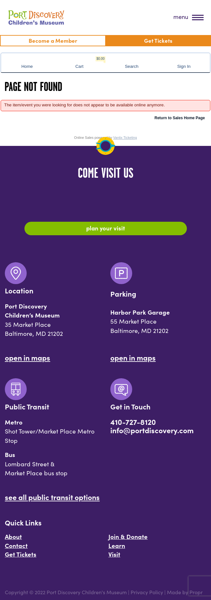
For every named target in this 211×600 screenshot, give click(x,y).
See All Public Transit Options (52, 497)
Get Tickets (20, 554)
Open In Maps (27, 357)
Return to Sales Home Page (179, 118)
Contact (16, 545)
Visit (114, 554)
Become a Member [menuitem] (53, 40)
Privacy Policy (147, 592)
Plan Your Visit (105, 228)
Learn (116, 545)
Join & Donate (128, 536)
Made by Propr (185, 592)
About (13, 536)
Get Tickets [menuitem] (158, 40)
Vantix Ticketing (125, 137)
